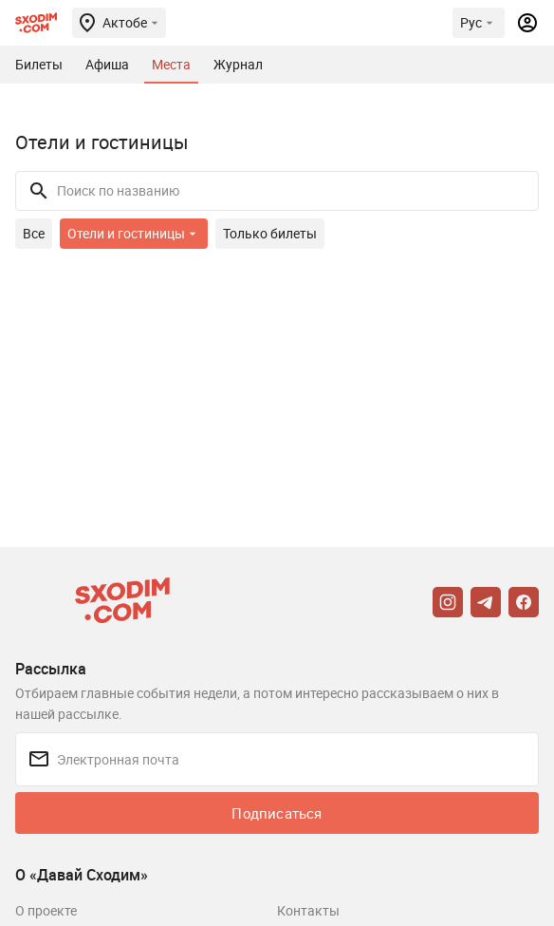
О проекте (46, 910)
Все (34, 233)
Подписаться (276, 812)
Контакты (308, 910)
